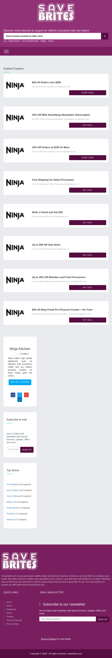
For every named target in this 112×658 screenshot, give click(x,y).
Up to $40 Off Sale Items (46, 244)
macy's (51, 41)
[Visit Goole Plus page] (26, 395)
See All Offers (19, 382)
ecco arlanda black (30, 41)
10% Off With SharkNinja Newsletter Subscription (61, 114)
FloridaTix (17, 513)
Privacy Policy (12, 624)
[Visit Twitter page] (19, 395)
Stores (9, 605)
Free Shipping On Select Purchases (53, 179)
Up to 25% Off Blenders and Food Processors (59, 277)
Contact (9, 616)
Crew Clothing (19, 496)
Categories (11, 609)
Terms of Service (14, 620)
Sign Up (27, 450)
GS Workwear (19, 484)
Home (9, 602)
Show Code (88, 93)
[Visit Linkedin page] (19, 399)
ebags (43, 41)
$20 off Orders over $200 (46, 82)
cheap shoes (14, 41)
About (9, 613)
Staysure (16, 519)
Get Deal (87, 125)
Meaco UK (17, 502)
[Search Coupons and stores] (52, 36)
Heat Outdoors (19, 490)
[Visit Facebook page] (13, 395)
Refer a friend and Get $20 (47, 212)
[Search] (104, 36)
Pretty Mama (18, 508)
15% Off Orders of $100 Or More (51, 147)
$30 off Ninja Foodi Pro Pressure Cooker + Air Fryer (62, 309)
